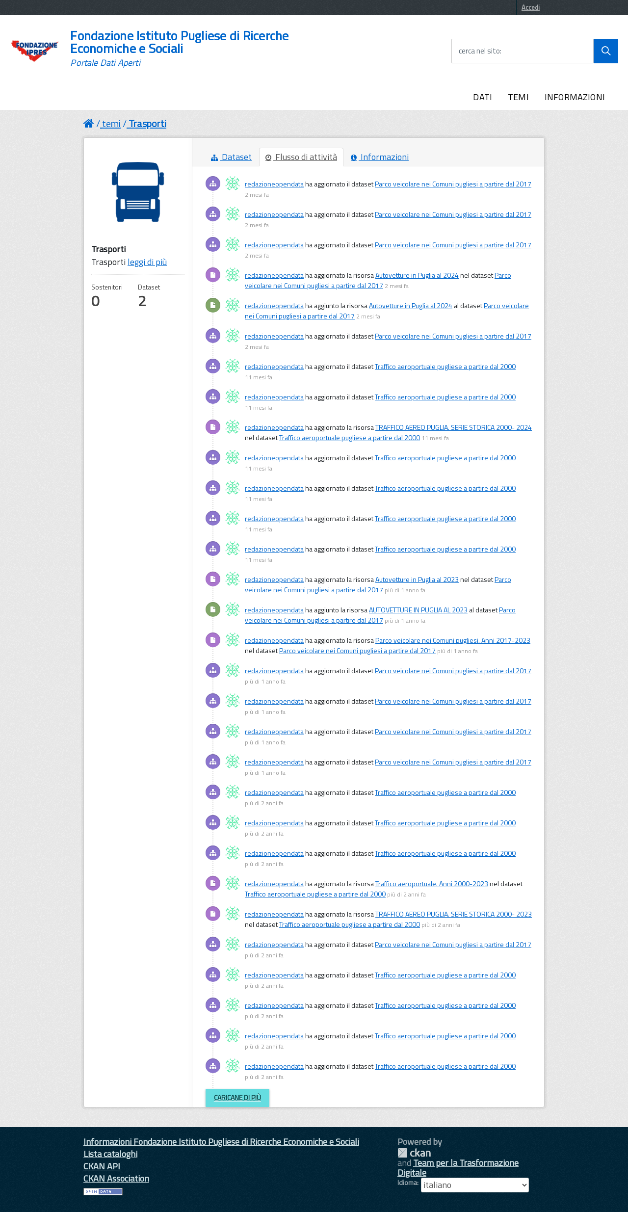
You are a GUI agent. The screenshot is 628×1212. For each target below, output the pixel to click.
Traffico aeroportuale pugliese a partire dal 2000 (445, 366)
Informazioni (380, 156)
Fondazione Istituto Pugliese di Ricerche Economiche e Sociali (179, 48)
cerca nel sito (479, 51)
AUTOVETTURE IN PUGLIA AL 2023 (418, 610)
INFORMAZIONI (575, 97)
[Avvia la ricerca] (606, 51)
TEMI (518, 97)
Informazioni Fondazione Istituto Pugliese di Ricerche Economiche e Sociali (221, 1141)
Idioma (407, 1182)
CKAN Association (116, 1178)
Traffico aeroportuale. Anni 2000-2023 (431, 883)
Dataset (231, 156)
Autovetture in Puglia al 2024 (417, 275)
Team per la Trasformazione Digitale (458, 1167)
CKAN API (101, 1166)
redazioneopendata (274, 184)
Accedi (531, 7)
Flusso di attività (301, 156)
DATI (482, 97)
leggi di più (147, 261)
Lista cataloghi (110, 1153)
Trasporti (147, 123)
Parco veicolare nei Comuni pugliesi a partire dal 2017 (453, 184)
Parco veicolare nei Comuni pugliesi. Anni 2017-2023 (452, 640)
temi (111, 123)
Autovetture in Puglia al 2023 (417, 579)
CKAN (414, 1153)
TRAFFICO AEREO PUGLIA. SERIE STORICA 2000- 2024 (453, 427)
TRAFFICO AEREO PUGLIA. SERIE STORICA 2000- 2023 (453, 914)
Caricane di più (237, 1097)
